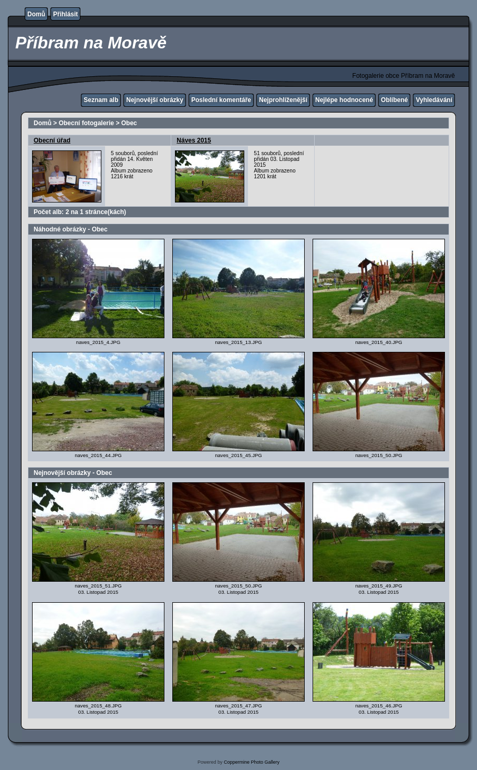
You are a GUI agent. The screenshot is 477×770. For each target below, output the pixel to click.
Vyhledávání (434, 100)
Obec (129, 123)
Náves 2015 (194, 140)
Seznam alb (101, 100)
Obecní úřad (52, 140)
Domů (36, 14)
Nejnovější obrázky (154, 100)
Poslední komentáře (221, 100)
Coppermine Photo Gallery (251, 762)
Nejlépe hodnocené (344, 100)
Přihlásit (65, 14)
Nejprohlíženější (283, 100)
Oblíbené (394, 100)
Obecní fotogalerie (86, 123)
